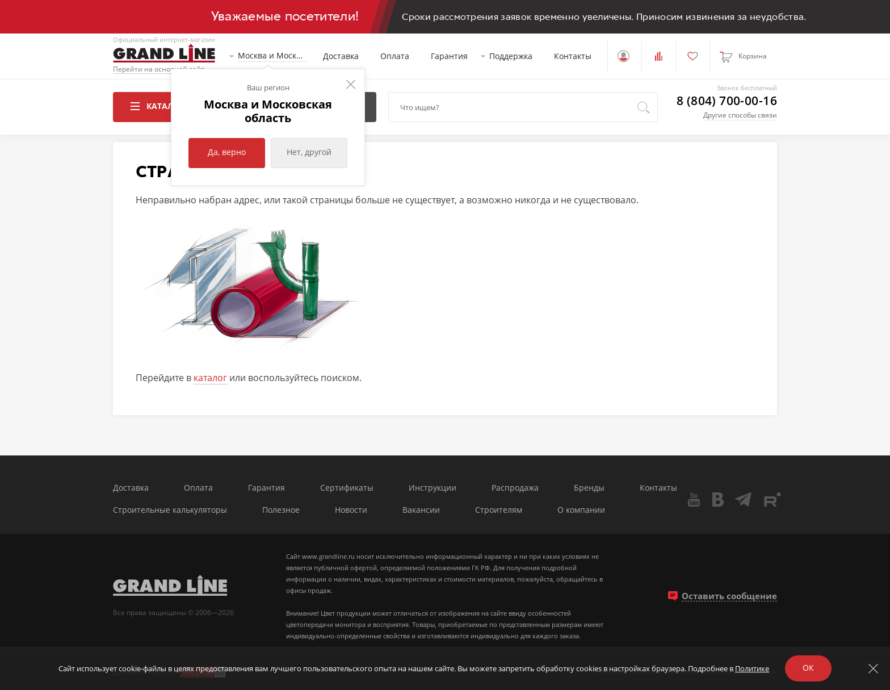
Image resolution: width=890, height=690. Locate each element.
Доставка (341, 56)
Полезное (281, 510)
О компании (581, 510)
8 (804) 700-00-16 (727, 101)
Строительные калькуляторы (170, 510)
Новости (351, 510)
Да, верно (227, 152)
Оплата (394, 56)
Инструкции (432, 488)
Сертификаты (346, 488)
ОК (808, 667)
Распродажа (515, 488)
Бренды (589, 488)
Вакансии (421, 510)
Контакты (572, 56)
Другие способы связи (740, 115)
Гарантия (449, 56)
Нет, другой (309, 152)
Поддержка (510, 56)
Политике (752, 668)
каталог (210, 377)
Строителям (498, 510)
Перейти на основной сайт (158, 69)
